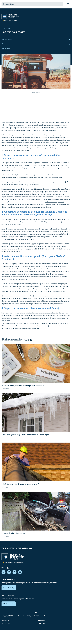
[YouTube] (20, 572)
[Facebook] (14, 572)
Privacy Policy (42, 623)
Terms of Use (5, 620)
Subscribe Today (8, 588)
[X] (3, 572)
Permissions (41, 620)
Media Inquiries (8, 604)
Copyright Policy (6, 623)
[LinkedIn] (9, 572)
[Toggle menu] (68, 4)
